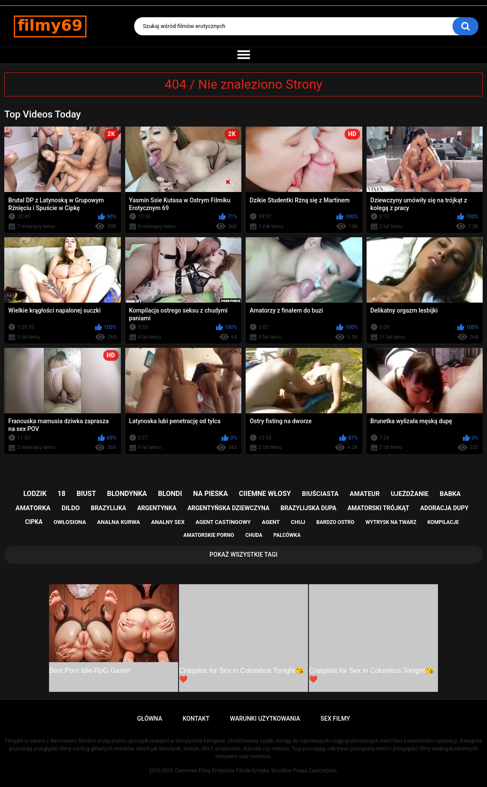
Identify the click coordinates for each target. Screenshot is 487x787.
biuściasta (320, 494)
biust (86, 494)
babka (450, 494)
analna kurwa (118, 522)
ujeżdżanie (409, 494)
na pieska (210, 494)
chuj (298, 522)
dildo (71, 508)
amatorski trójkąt (378, 508)
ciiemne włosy (265, 494)
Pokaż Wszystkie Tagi (243, 554)
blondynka (127, 494)
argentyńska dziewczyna (229, 508)
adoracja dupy (444, 508)
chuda (253, 535)
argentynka (156, 508)
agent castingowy (223, 522)
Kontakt (196, 718)
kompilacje (443, 522)
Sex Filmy (335, 718)
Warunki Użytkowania (265, 718)
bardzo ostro (335, 522)
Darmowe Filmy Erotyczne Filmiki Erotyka (222, 771)
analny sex (168, 522)
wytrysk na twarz (390, 522)
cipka (34, 521)
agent (271, 522)
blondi (170, 494)
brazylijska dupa (308, 508)
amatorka (32, 508)
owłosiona (70, 522)
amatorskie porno (208, 535)
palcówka (287, 535)
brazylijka (108, 508)
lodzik (34, 494)
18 (61, 494)
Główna (149, 718)
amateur (365, 494)
